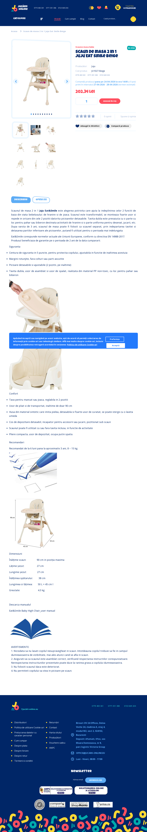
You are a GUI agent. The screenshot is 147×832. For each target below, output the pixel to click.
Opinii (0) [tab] (41, 200)
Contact (91, 19)
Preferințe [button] (115, 339)
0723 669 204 (63, 8)
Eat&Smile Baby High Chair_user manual (32, 610)
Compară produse (117, 126)
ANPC (52, 747)
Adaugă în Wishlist (87, 126)
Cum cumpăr (70, 19)
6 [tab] (42, 114)
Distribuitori (20, 722)
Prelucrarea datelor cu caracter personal (25, 734)
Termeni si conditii (23, 760)
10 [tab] (51, 114)
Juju (93, 66)
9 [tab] (49, 114)
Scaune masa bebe (84, 47)
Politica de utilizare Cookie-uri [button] (82, 344)
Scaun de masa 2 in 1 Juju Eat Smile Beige (44, 31)
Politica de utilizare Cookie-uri (29, 727)
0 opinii (107, 116)
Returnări (54, 722)
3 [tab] (35, 114)
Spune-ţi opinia (128, 116)
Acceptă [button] (115, 345)
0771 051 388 (51, 8)
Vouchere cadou (57, 742)
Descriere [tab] (20, 200)
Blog (82, 19)
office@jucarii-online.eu (90, 753)
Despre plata (20, 745)
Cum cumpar (20, 740)
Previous (15, 81)
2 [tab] (33, 114)
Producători (55, 737)
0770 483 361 (39, 8)
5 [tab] (40, 114)
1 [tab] (31, 114)
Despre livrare (21, 750)
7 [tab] (44, 114)
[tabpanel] (41, 81)
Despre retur (20, 755)
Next (67, 81)
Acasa (14, 31)
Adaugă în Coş (109, 101)
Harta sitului (55, 732)
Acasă (57, 19)
